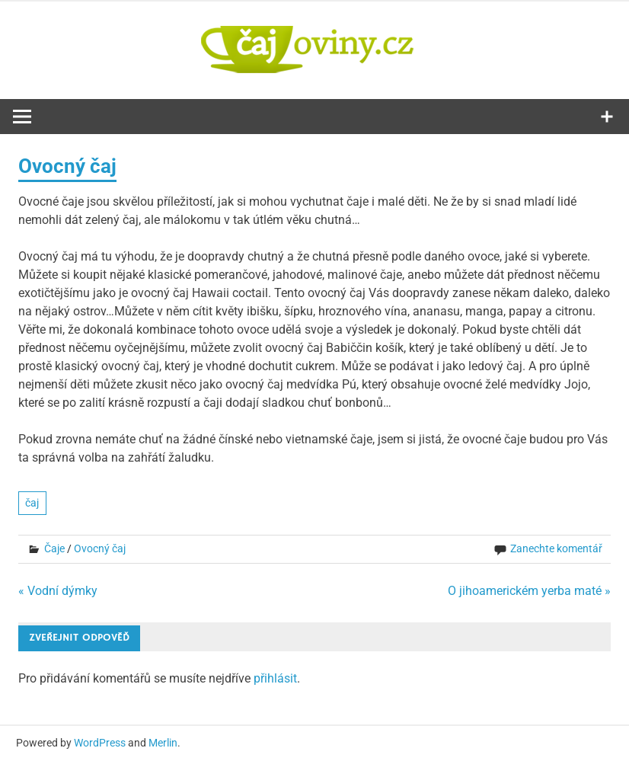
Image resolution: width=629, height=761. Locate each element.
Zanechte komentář (556, 548)
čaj (32, 503)
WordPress (100, 743)
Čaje (54, 548)
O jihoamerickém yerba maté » (529, 591)
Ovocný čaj (100, 548)
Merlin (162, 743)
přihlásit (275, 678)
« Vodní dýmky (57, 591)
